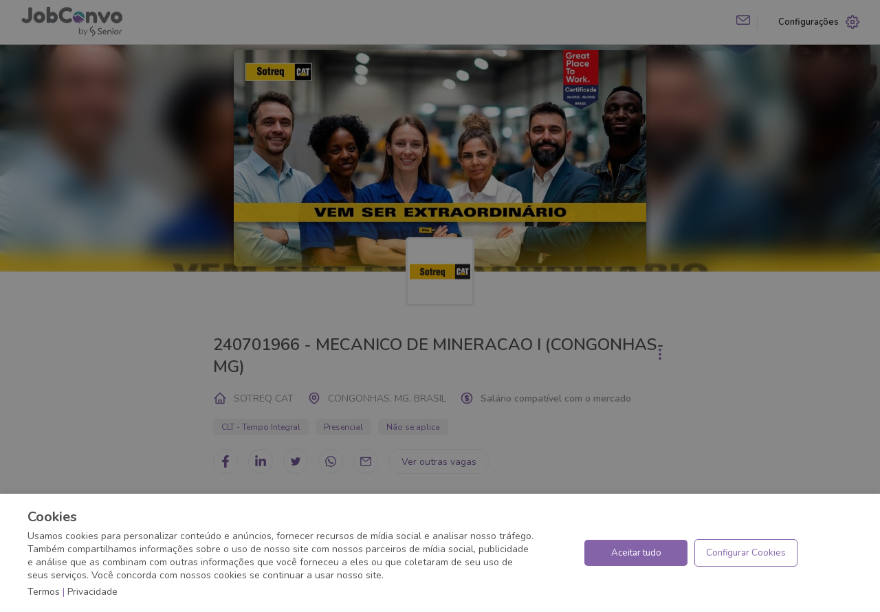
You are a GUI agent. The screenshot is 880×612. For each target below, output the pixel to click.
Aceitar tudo (636, 553)
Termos (44, 591)
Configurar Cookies (746, 553)
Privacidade (92, 591)
